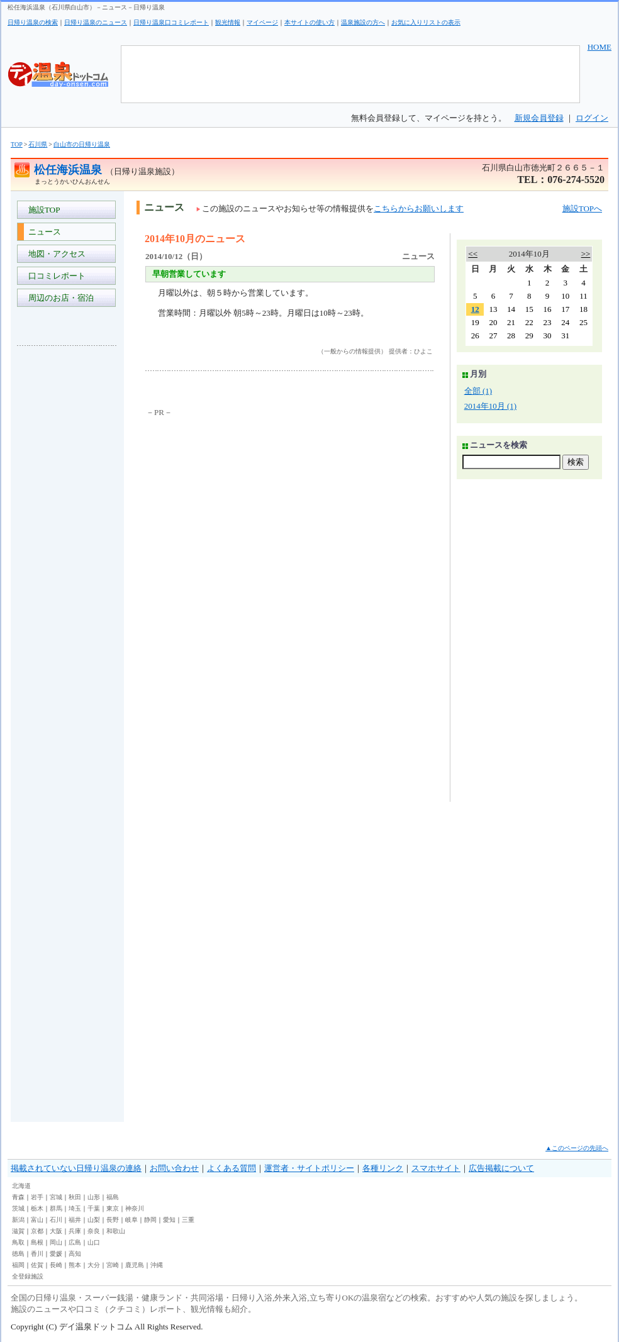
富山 (37, 1219)
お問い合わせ (174, 1168)
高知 (75, 1253)
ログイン (592, 118)
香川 (37, 1253)
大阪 (56, 1231)
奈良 (93, 1231)
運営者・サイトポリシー (309, 1168)
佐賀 (37, 1265)
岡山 (56, 1242)
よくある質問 (231, 1168)
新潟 (18, 1219)
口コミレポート (55, 275)
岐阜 (131, 1219)
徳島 (18, 1253)
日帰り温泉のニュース (95, 22)
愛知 (169, 1219)
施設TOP (42, 209)
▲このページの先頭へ (576, 1148)
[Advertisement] (67, 543)
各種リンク (382, 1168)
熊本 (75, 1265)
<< (472, 253)
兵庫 (75, 1231)
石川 (56, 1219)
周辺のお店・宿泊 (59, 297)
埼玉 (75, 1208)
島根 (37, 1242)
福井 (75, 1219)
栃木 (37, 1208)
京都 (37, 1231)
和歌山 (115, 1231)
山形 (93, 1197)
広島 (75, 1242)
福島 (112, 1197)
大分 (93, 1265)
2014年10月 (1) (490, 406)
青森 (18, 1197)
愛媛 (56, 1253)
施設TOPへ (582, 208)
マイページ (262, 22)
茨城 (18, 1208)
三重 (188, 1219)
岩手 (37, 1197)
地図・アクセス (55, 253)
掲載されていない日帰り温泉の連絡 (76, 1168)
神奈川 (134, 1208)
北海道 (21, 1185)
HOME (599, 47)
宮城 (56, 1197)
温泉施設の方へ (363, 22)
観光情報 (227, 22)
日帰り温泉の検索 (33, 22)
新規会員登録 (539, 118)
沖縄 (156, 1265)
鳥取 (18, 1242)
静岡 (150, 1219)
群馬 (56, 1208)
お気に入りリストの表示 (425, 22)
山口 (93, 1242)
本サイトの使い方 (309, 22)
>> (586, 253)
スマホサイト (435, 1168)
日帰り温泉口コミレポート (171, 22)
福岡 (18, 1265)
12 (475, 309)
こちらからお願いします (419, 208)
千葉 (93, 1208)
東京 (112, 1208)
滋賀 (18, 1231)
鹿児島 (134, 1265)
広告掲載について (501, 1168)
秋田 (75, 1197)
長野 (112, 1219)
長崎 (56, 1265)
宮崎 (112, 1265)
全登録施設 (27, 1276)
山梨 (93, 1219)
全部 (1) (478, 391)
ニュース (42, 231)
